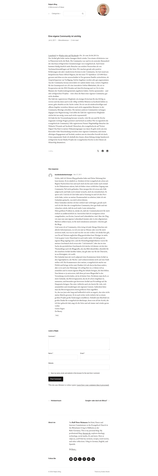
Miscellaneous (63, 40)
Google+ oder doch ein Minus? (96, 401)
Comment (52, 336)
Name (50, 353)
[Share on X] (98, 151)
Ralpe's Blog (52, 4)
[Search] (82, 13)
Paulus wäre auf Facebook (68, 56)
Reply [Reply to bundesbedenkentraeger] (57, 315)
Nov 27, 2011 (78, 174)
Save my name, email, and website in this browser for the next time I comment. (75, 373)
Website (50, 363)
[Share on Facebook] (103, 151)
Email (82, 353)
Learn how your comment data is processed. (93, 385)
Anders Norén (105, 471)
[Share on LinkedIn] (107, 151)
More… (73, 449)
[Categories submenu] (60, 13)
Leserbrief (52, 56)
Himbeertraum (56, 401)
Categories (56, 13)
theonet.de (86, 433)
